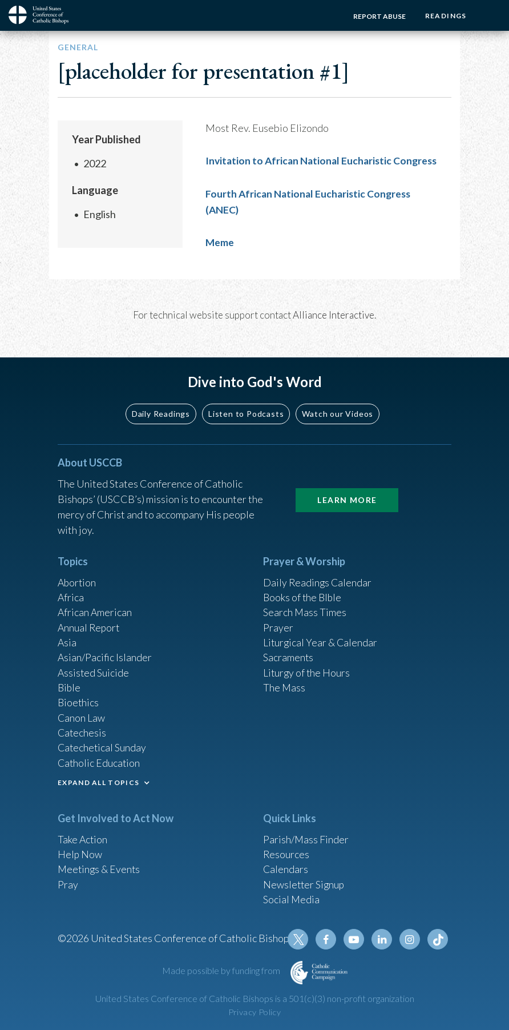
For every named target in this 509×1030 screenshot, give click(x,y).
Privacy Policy (254, 1012)
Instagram (410, 939)
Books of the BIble (303, 590)
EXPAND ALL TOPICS (98, 779)
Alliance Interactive (333, 313)
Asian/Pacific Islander (105, 652)
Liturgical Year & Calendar (321, 636)
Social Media (291, 898)
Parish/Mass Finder (306, 836)
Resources (286, 852)
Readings (445, 15)
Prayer (278, 621)
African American (95, 606)
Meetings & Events (100, 867)
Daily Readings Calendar (318, 575)
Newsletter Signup (304, 882)
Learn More (347, 492)
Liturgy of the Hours (307, 667)
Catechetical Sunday (103, 744)
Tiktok (437, 939)
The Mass (284, 683)
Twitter (300, 939)
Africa (71, 590)
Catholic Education (100, 760)
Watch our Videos (337, 406)
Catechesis (82, 729)
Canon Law (82, 713)
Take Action (83, 836)
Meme (220, 241)
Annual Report (90, 621)
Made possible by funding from (222, 970)
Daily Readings (161, 406)
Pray (68, 882)
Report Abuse (378, 16)
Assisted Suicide (94, 667)
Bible (70, 683)
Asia (67, 636)
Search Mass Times (305, 606)
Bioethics (79, 698)
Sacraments (288, 652)
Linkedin (383, 939)
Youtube (355, 939)
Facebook (328, 939)
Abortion (78, 575)
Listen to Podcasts (246, 406)
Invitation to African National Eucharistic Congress (324, 160)
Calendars (286, 867)
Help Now (80, 852)
